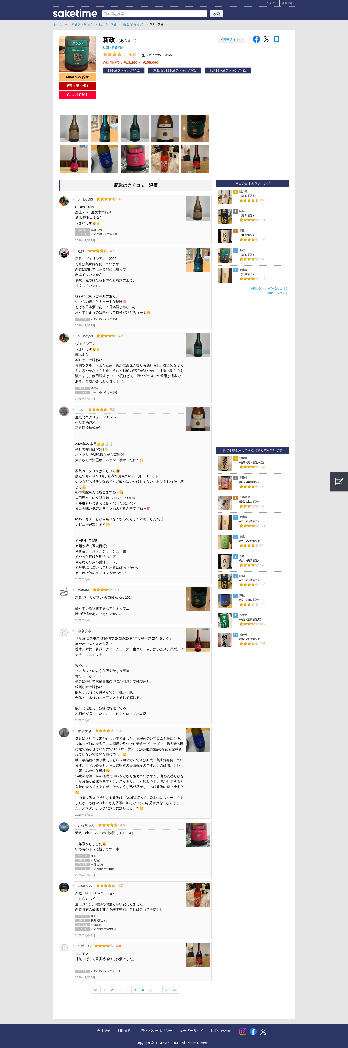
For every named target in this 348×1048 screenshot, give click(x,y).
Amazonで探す (77, 77)
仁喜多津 (244, 497)
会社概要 (103, 1030)
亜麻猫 (243, 269)
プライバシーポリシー (155, 1030)
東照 (242, 595)
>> (175, 990)
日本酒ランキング (120, 70)
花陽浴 (243, 477)
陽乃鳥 (243, 191)
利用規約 (124, 1030)
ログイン (271, 3)
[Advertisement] (252, 372)
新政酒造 (117, 47)
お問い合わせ (220, 1030)
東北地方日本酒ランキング (172, 70)
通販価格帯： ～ (130, 62)
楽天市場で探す (77, 86)
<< (95, 990)
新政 (242, 250)
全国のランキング (277, 292)
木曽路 (243, 614)
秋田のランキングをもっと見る (269, 288)
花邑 (242, 230)
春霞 (242, 536)
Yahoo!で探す (77, 95)
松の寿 (243, 634)
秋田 (106, 47)
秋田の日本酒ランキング (252, 183)
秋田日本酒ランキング (225, 70)
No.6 (242, 211)
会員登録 (287, 3)
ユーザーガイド (191, 1030)
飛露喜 (243, 458)
